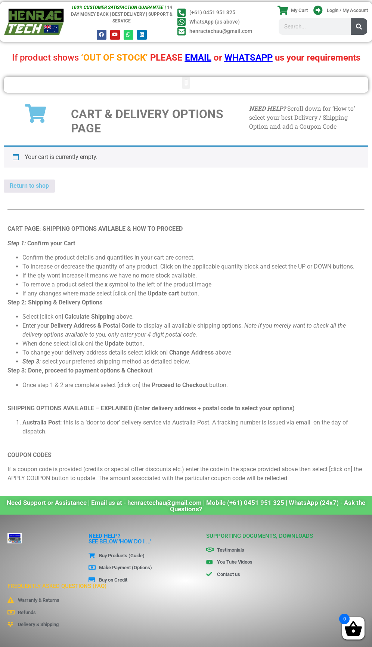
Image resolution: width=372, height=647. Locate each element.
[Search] (359, 26)
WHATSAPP (248, 57)
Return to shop (29, 185)
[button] (185, 83)
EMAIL (198, 57)
